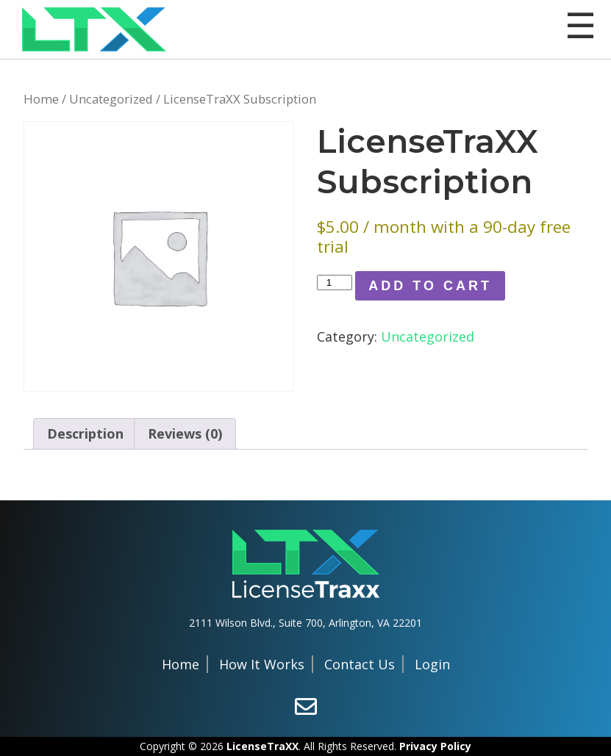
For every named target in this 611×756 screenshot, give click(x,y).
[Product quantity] (334, 282)
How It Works (261, 664)
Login (432, 664)
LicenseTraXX (262, 746)
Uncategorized (111, 98)
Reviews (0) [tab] (185, 433)
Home (41, 98)
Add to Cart (430, 285)
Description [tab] (85, 433)
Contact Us (359, 664)
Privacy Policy (435, 746)
